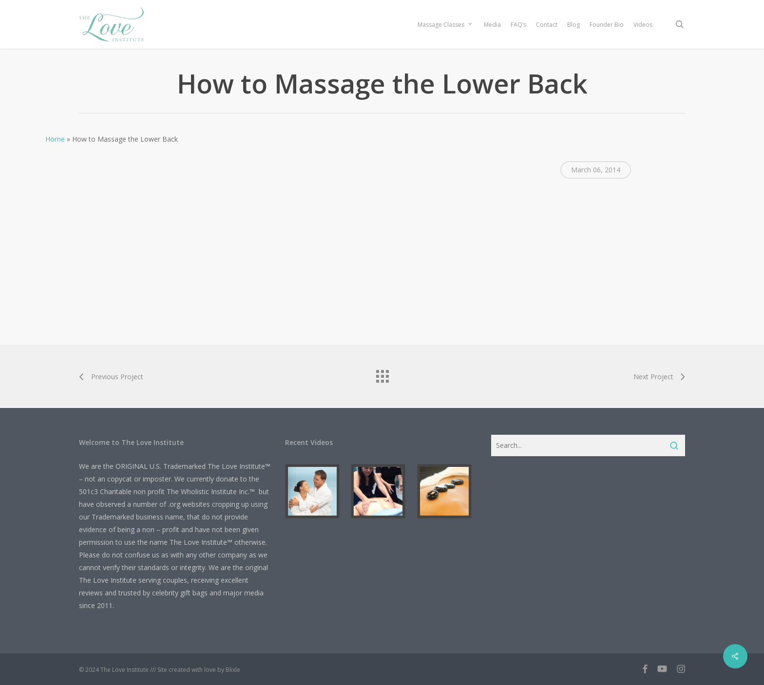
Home (55, 139)
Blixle (233, 670)
